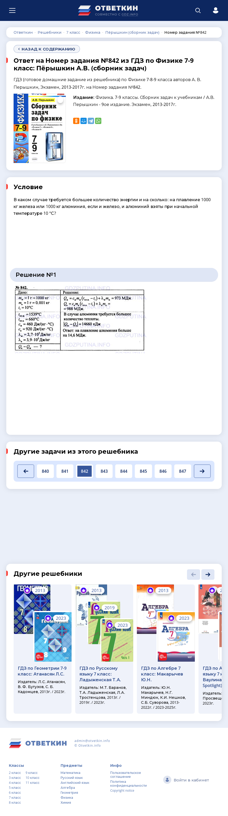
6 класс (15, 792)
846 (162, 471)
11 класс (32, 782)
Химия (66, 802)
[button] (25, 471)
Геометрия (69, 792)
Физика (67, 797)
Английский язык (75, 782)
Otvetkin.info (89, 745)
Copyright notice (122, 790)
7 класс (15, 797)
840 (45, 471)
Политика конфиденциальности (128, 783)
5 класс (15, 787)
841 (64, 471)
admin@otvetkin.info (92, 741)
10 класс (32, 777)
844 (123, 471)
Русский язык (72, 777)
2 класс (15, 772)
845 (143, 471)
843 (104, 471)
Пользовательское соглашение (125, 774)
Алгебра (68, 787)
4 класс (15, 782)
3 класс (15, 777)
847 (182, 471)
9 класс (32, 772)
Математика (70, 772)
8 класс (15, 802)
